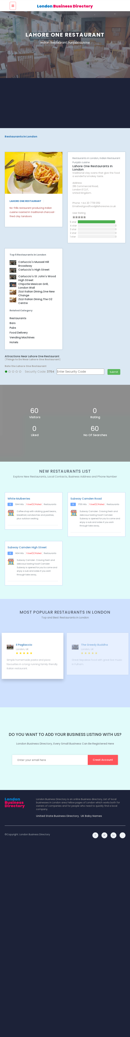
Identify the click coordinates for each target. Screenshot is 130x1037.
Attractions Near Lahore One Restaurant (32, 355)
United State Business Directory (57, 815)
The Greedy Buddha (94, 644)
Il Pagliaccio (24, 644)
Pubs (13, 327)
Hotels (14, 342)
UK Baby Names (91, 815)
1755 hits (82, 503)
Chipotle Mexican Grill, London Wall (33, 285)
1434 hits (19, 552)
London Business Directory (34, 833)
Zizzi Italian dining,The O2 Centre (35, 300)
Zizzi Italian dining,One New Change (36, 293)
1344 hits (19, 503)
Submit (114, 371)
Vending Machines (22, 337)
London (65, 6)
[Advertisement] (65, 103)
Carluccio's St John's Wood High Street (37, 277)
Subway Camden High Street (27, 546)
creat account (103, 759)
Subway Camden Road (86, 497)
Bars (13, 322)
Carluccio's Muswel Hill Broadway (33, 263)
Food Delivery (19, 332)
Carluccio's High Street (33, 269)
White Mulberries (19, 497)
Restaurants (18, 318)
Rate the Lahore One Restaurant (25, 365)
